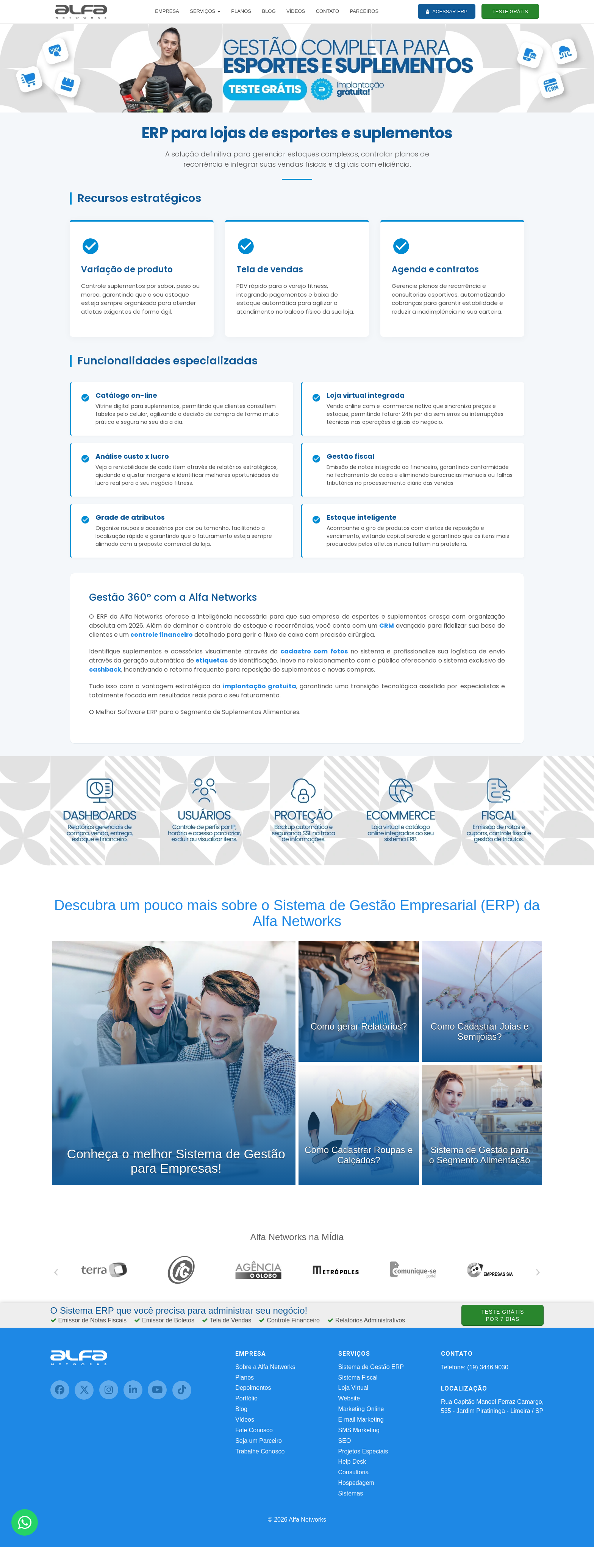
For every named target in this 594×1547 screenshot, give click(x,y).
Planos (244, 1377)
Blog (241, 1409)
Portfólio (246, 1398)
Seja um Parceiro (258, 1441)
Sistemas (350, 1493)
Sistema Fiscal (358, 1377)
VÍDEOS (295, 11)
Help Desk (352, 1461)
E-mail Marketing (361, 1419)
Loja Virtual (353, 1387)
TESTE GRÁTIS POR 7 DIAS (502, 1315)
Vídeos (244, 1419)
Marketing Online (361, 1409)
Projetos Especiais (363, 1451)
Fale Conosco (254, 1430)
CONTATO (327, 11)
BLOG (268, 11)
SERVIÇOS (205, 11)
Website (349, 1398)
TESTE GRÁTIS (510, 11)
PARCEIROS (364, 11)
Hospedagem (356, 1483)
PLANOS (241, 11)
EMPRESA (167, 11)
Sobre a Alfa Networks (265, 1367)
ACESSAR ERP (446, 11)
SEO (344, 1441)
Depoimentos (253, 1387)
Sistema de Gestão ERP (371, 1367)
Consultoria (353, 1472)
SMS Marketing (359, 1430)
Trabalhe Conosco (259, 1451)
